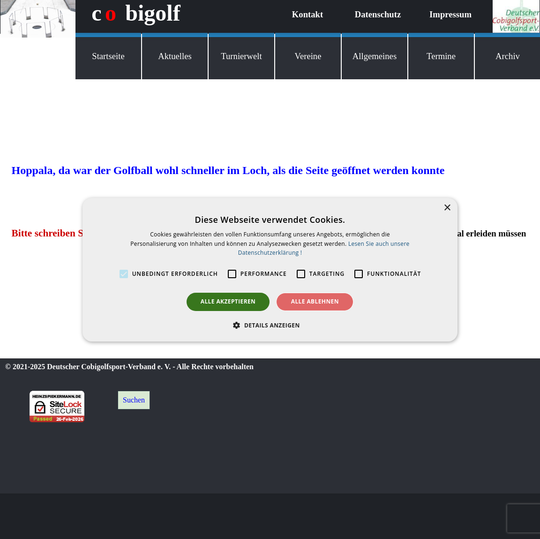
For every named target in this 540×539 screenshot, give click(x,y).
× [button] (446, 207)
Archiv (507, 56)
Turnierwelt (241, 56)
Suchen (134, 400)
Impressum (450, 14)
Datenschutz (378, 14)
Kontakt (307, 14)
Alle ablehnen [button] (315, 301)
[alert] (270, 269)
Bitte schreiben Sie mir (60, 233)
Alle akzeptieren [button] (228, 301)
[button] (270, 325)
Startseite (108, 56)
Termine (441, 56)
